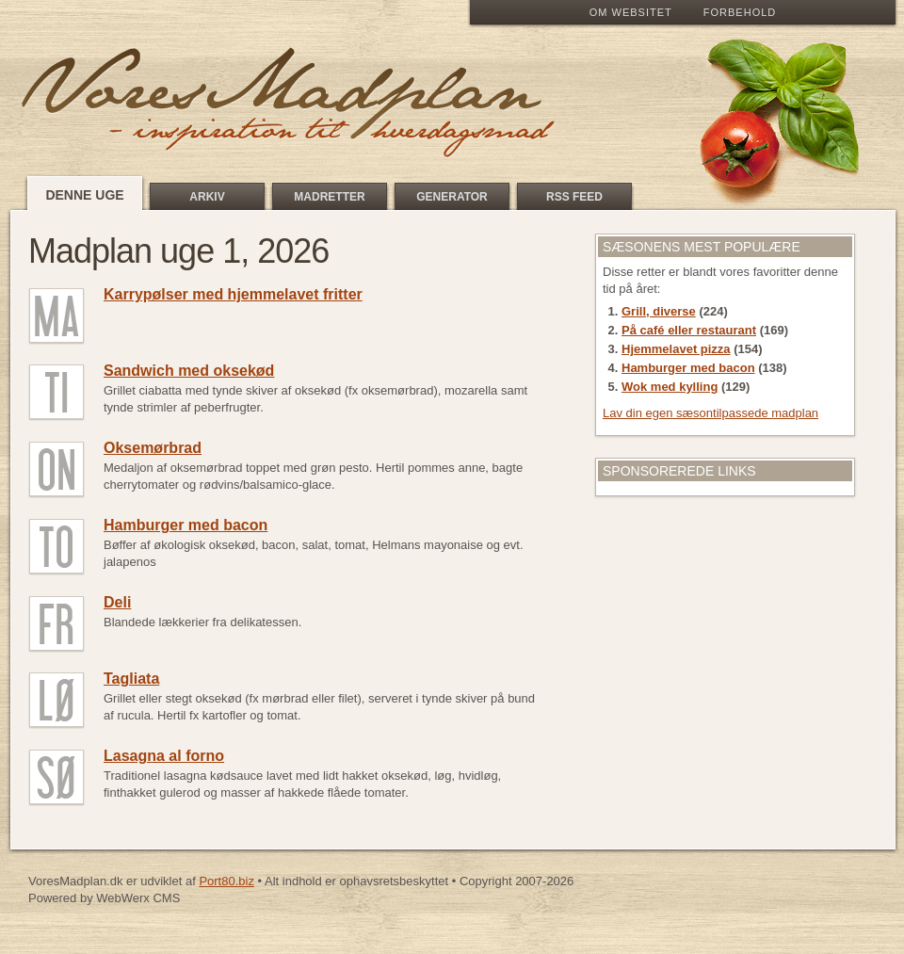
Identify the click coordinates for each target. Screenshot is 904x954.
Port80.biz (226, 881)
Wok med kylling (670, 387)
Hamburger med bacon (185, 525)
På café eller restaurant (689, 330)
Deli (117, 602)
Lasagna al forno (164, 756)
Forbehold (739, 12)
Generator (452, 196)
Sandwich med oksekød (189, 371)
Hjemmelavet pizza (676, 349)
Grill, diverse (659, 311)
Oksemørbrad (153, 448)
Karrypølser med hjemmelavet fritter (233, 294)
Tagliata (131, 679)
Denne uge (84, 194)
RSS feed (574, 196)
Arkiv (206, 196)
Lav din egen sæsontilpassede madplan (710, 413)
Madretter (329, 196)
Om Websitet (630, 12)
